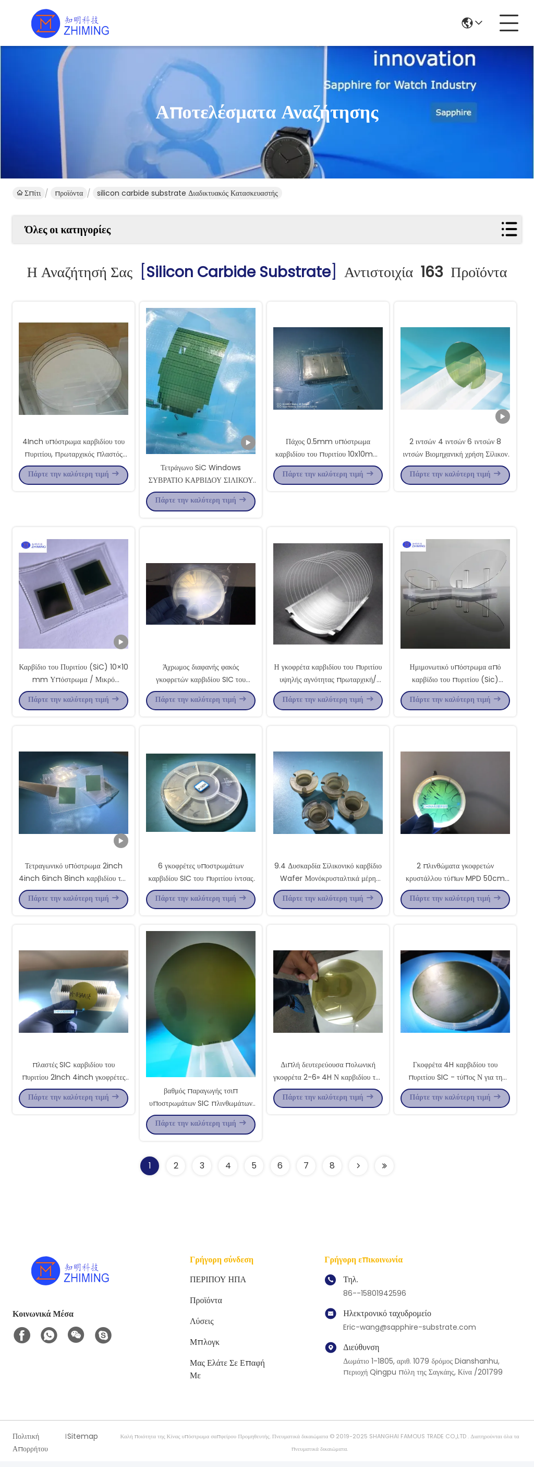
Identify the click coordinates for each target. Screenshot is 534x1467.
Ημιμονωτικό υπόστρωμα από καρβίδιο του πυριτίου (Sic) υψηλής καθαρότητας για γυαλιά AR (455, 680)
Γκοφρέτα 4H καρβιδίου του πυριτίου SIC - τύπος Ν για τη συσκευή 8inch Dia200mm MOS (455, 1081)
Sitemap (82, 1442)
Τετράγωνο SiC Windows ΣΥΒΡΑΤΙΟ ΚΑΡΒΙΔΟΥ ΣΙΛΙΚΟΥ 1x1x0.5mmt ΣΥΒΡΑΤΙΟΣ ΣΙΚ (201, 480)
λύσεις (202, 1327)
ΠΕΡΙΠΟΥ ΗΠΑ (218, 1285)
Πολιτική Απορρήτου (30, 1448)
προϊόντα (69, 193)
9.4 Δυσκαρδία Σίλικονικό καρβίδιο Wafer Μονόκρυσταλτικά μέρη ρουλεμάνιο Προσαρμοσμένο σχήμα (328, 881)
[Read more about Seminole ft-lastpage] (384, 1171)
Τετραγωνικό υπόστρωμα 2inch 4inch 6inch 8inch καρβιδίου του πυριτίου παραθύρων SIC (73, 881)
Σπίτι (29, 193)
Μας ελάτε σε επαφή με (227, 1375)
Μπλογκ (205, 1348)
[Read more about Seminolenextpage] (358, 1171)
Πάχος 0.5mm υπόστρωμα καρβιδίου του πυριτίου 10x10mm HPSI (328, 454)
